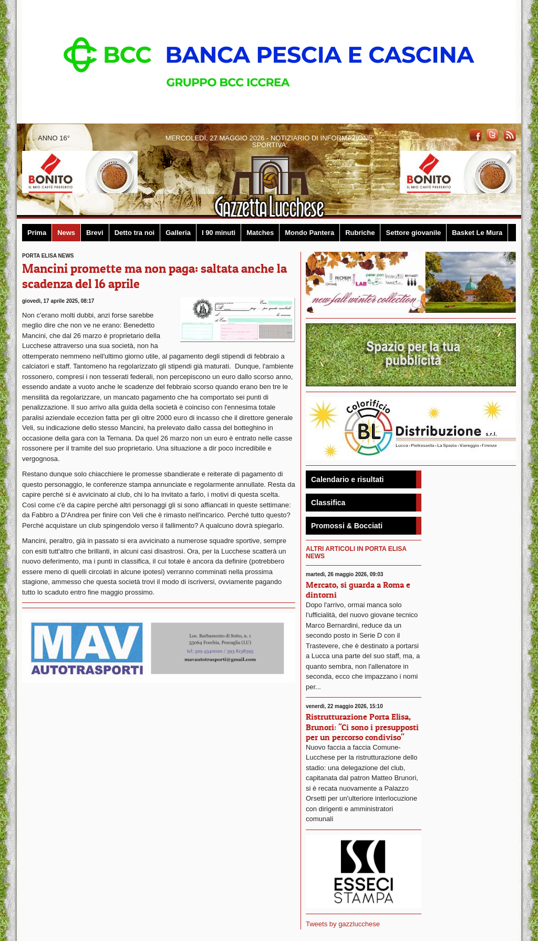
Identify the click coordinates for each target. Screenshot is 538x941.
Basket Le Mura (477, 233)
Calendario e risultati (347, 479)
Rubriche (360, 233)
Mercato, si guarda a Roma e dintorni (358, 589)
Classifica (328, 502)
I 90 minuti (218, 233)
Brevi (95, 233)
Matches (260, 233)
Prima (36, 233)
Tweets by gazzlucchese (343, 924)
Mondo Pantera (309, 233)
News (66, 233)
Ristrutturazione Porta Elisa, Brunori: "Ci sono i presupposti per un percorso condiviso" (362, 726)
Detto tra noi (135, 233)
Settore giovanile (413, 233)
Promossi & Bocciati (346, 525)
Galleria (178, 233)
